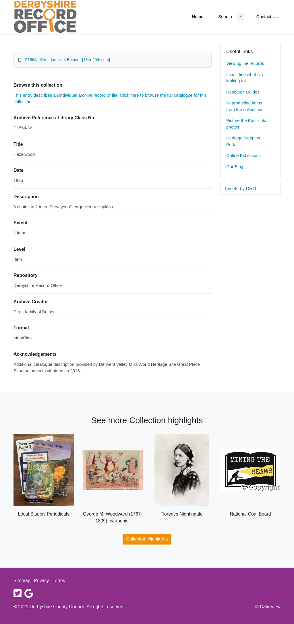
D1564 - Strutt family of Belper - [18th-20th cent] (67, 59)
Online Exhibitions (243, 155)
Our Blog (234, 166)
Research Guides (243, 92)
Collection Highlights (147, 538)
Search (225, 16)
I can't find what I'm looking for (244, 77)
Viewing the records (245, 63)
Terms (59, 580)
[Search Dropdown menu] (240, 16)
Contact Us (267, 16)
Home (197, 16)
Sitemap (21, 580)
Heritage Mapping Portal (243, 141)
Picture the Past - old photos (246, 123)
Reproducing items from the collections (244, 106)
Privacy (41, 580)
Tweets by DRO (240, 188)
